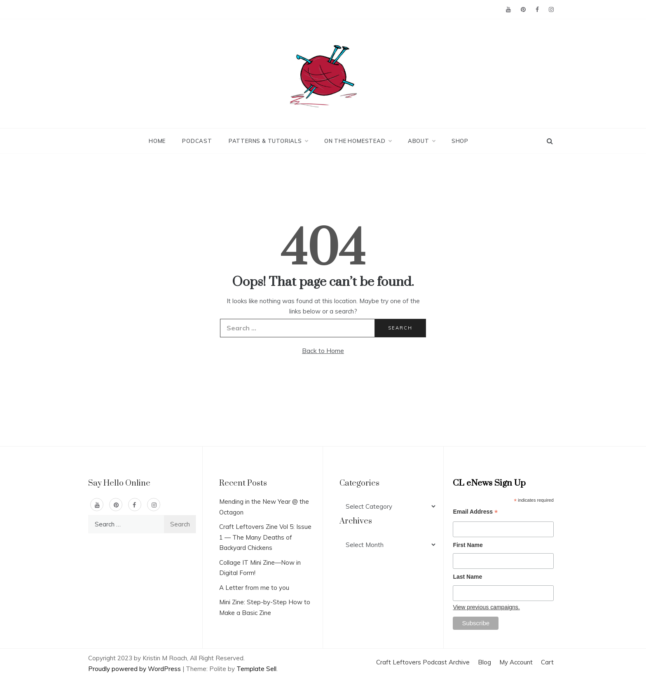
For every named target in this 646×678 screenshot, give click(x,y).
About (421, 141)
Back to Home (323, 350)
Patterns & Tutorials (268, 141)
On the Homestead (357, 141)
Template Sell (256, 669)
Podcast (197, 141)
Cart (547, 662)
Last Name (467, 576)
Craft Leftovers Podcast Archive (423, 662)
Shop (460, 141)
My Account (516, 662)
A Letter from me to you (254, 587)
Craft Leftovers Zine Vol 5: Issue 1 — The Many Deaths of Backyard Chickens (265, 537)
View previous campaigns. (486, 607)
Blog (484, 662)
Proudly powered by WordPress (135, 669)
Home (157, 141)
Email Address (475, 512)
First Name (467, 545)
